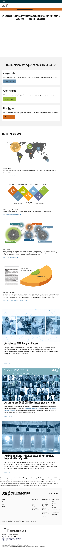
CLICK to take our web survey (25, 9)
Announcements (56, 509)
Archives (27, 521)
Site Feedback (34, 521)
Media (3, 506)
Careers (4, 504)
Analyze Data (35, 499)
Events (44, 516)
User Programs (46, 502)
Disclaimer (4, 521)
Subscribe (15, 534)
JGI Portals (35, 502)
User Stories (55, 499)
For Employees (13, 546)
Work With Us (46, 499)
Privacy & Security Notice (32, 546)
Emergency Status (21, 546)
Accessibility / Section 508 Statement (16, 521)
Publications (55, 512)
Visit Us (10, 534)
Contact (4, 502)
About (3, 499)
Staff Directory (5, 546)
